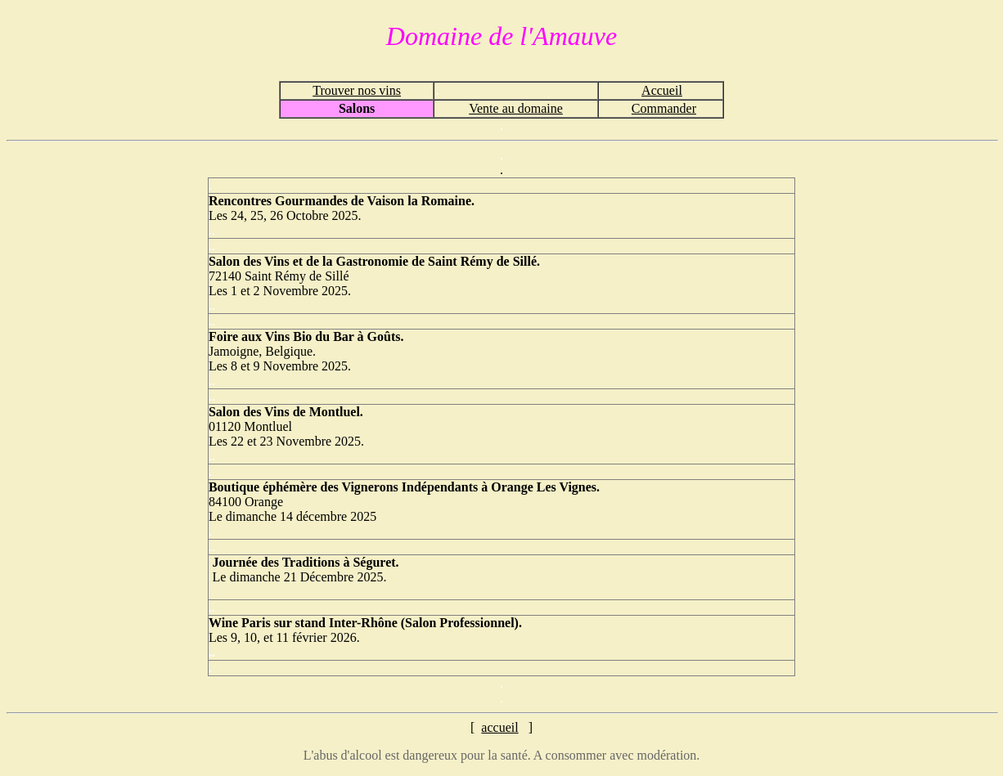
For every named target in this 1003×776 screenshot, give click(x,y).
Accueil (661, 90)
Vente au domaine (516, 108)
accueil (499, 727)
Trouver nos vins (357, 90)
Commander (664, 108)
